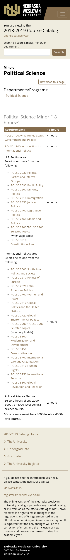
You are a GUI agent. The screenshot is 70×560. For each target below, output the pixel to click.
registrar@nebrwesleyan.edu (22, 495)
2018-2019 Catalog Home (21, 434)
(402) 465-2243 (13, 488)
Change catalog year (16, 35)
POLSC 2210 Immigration (27, 198)
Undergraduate (18, 449)
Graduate (14, 456)
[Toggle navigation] (62, 14)
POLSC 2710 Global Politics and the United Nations (25, 307)
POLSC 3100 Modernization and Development (23, 341)
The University (17, 442)
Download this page (52, 82)
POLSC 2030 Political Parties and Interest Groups (24, 177)
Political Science (17, 96)
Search (59, 52)
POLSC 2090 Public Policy (27, 185)
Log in (61, 4)
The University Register (23, 464)
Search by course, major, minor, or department (25, 44)
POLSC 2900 (19, 227)
